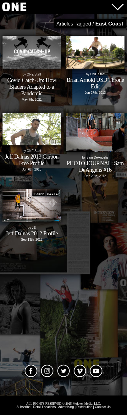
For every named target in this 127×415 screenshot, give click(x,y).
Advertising (66, 407)
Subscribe (23, 407)
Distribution (84, 407)
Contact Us (103, 407)
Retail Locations (44, 407)
